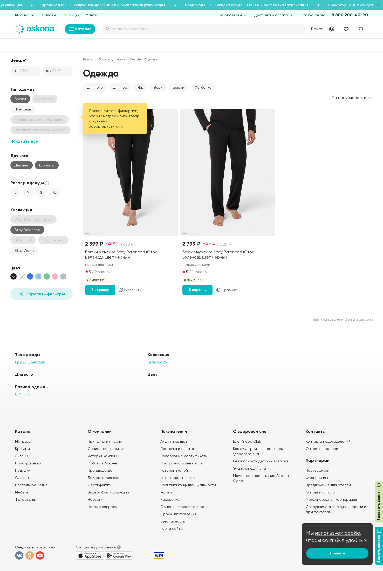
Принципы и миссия (105, 441)
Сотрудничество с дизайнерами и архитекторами (336, 509)
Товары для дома (112, 59)
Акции (71, 15)
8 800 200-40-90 (350, 14)
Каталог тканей (174, 470)
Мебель (21, 492)
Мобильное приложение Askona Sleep (261, 478)
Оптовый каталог (321, 492)
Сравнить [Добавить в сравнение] (129, 290)
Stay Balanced (27, 230)
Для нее (22, 165)
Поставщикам (318, 470)
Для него (46, 165)
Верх (158, 87)
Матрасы (23, 441)
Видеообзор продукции (108, 492)
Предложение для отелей (328, 485)
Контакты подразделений (328, 441)
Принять (337, 553)
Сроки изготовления (178, 514)
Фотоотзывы (25, 499)
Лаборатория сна (103, 478)
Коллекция (21, 209)
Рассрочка (170, 499)
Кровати (22, 449)
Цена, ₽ (18, 60)
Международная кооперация (331, 499)
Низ (140, 87)
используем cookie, (338, 533)
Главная (89, 59)
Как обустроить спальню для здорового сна (258, 451)
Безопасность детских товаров (260, 461)
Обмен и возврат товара (182, 507)
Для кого (19, 155)
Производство (100, 470)
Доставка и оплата (177, 449)
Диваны (21, 456)
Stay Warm (24, 250)
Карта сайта (171, 528)
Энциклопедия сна (249, 468)
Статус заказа (312, 15)
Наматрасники (28, 463)
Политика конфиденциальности (188, 485)
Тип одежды (23, 89)
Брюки (20, 99)
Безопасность (172, 521)
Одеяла (22, 478)
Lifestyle (134, 59)
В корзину (100, 290)
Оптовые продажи (322, 449)
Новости (95, 499)
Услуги (91, 15)
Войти (317, 28)
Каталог (80, 29)
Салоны (49, 15)
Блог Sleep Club (247, 441)
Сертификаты (100, 485)
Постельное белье (31, 485)
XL (55, 192)
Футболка (203, 87)
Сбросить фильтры (41, 294)
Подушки (22, 470)
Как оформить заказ (177, 478)
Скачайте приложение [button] (96, 547)
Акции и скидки (173, 441)
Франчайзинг (317, 478)
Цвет (15, 268)
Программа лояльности (181, 463)
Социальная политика (107, 449)
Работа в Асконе (102, 463)
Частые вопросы (102, 507)
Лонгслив (23, 109)
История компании (104, 456)
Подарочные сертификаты (184, 456)
